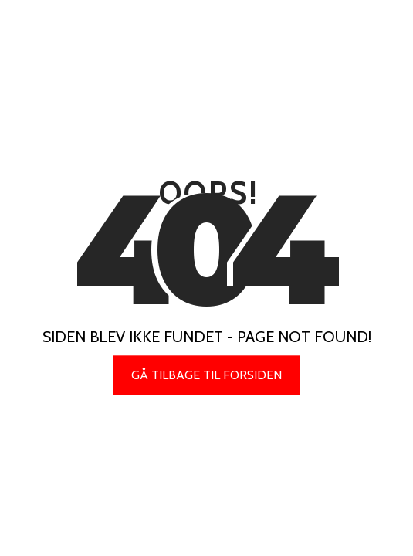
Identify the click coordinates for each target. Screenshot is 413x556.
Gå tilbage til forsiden (206, 375)
